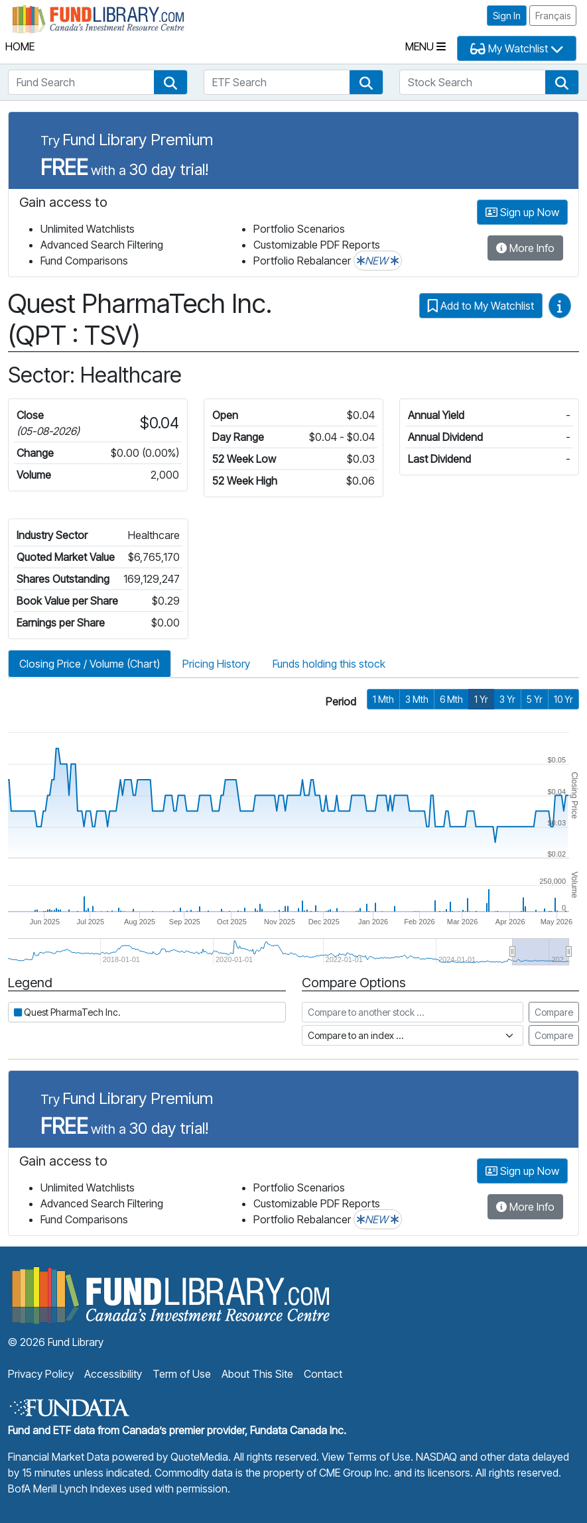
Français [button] (552, 15)
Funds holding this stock (329, 663)
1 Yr (481, 699)
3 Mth (416, 699)
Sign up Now (522, 212)
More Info (525, 248)
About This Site (257, 1373)
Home (19, 46)
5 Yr (535, 699)
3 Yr (507, 699)
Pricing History (216, 663)
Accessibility (113, 1373)
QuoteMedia (199, 1456)
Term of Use (182, 1373)
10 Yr (563, 699)
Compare (554, 1012)
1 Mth (383, 699)
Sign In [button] (507, 15)
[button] (170, 82)
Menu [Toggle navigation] (425, 46)
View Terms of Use (366, 1456)
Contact (323, 1373)
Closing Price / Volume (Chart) (89, 663)
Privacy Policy (41, 1373)
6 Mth (451, 699)
